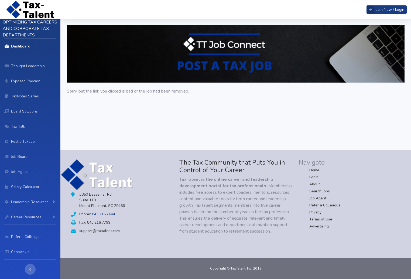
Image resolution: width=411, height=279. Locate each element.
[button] (387, 9)
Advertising (319, 226)
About (314, 184)
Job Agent (317, 198)
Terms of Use (320, 219)
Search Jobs (319, 191)
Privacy (315, 212)
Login (313, 177)
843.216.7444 (103, 214)
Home (314, 170)
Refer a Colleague (325, 205)
